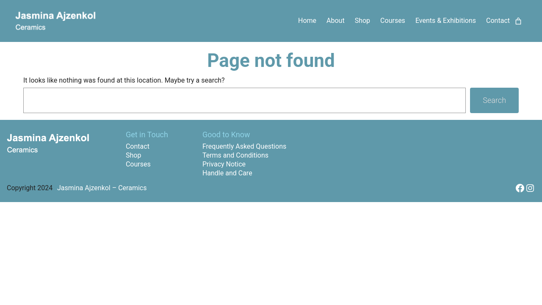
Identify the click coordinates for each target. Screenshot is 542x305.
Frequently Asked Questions (244, 146)
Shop (133, 155)
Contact (137, 146)
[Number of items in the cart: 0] (518, 21)
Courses (138, 164)
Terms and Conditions (235, 155)
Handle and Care (227, 173)
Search (494, 100)
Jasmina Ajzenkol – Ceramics (102, 188)
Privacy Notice (224, 164)
